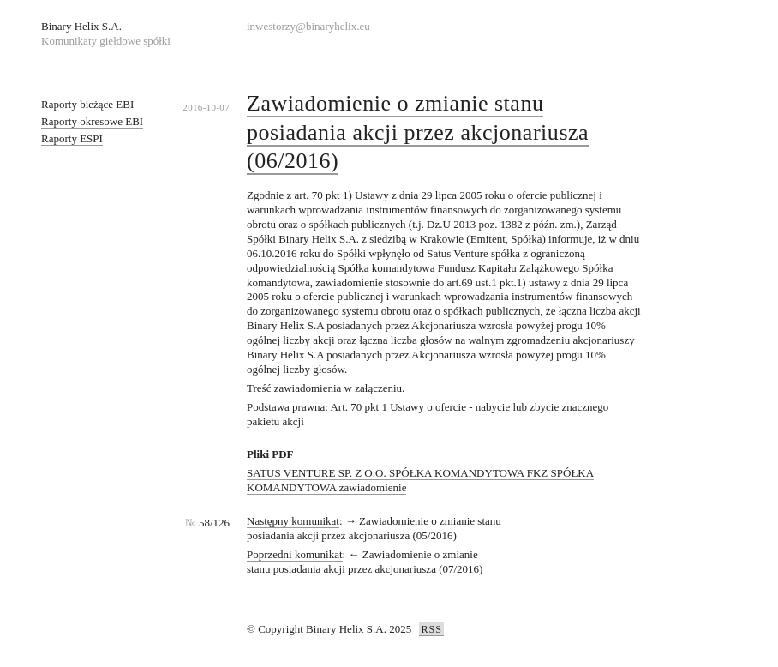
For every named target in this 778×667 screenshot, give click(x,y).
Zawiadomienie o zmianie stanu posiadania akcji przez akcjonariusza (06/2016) (418, 132)
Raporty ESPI (72, 138)
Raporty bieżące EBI (87, 104)
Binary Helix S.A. (81, 26)
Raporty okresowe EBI (92, 121)
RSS (431, 629)
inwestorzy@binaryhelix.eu (308, 26)
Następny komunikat (293, 520)
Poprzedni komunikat (295, 554)
